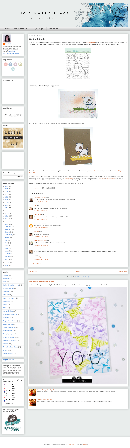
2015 (7, 216)
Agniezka (102, 178)
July (6, 240)
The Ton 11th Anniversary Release (41, 282)
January (7, 256)
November (8, 229)
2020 (7, 202)
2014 (7, 219)
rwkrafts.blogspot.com (40, 257)
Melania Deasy (90, 42)
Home (78, 271)
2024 (7, 191)
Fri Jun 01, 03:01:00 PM (41, 210)
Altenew (5, 275)
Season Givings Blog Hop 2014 (46, 390)
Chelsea (36, 231)
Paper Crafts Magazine (10, 314)
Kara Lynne (37, 214)
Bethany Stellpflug (39, 197)
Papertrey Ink (7, 317)
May (6, 245)
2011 (7, 260)
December (8, 226)
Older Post (123, 271)
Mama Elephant (8, 311)
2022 (7, 197)
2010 (7, 262)
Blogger (85, 444)
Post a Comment (36, 263)
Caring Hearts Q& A (37, 29)
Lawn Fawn (6, 301)
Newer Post (33, 271)
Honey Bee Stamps (9, 298)
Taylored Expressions (9, 340)
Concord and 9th (8, 288)
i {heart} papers (8, 353)
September (8, 234)
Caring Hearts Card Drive (11, 285)
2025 (7, 189)
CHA (4, 282)
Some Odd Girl (7, 330)
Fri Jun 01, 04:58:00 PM (41, 219)
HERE (93, 171)
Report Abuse (8, 359)
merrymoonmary (70, 444)
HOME (7, 29)
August (7, 237)
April (6, 248)
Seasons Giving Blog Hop (44, 399)
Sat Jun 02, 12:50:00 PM (41, 236)
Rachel (36, 249)
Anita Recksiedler (69, 178)
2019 (7, 205)
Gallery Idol (6, 291)
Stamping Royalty (8, 334)
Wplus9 (5, 350)
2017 (7, 210)
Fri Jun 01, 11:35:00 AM (40, 202)
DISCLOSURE (53, 29)
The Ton (5, 343)
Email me (12, 51)
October (7, 232)
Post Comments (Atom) (82, 277)
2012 (7, 224)
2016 (7, 213)
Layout (5, 304)
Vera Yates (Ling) (10, 44)
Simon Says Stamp (9, 327)
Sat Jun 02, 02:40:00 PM (41, 245)
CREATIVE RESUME (20, 29)
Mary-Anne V (38, 223)
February (8, 253)
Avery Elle (6, 278)
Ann (35, 205)
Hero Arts (6, 295)
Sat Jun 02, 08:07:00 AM (41, 228)
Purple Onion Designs (10, 321)
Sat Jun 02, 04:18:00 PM (41, 259)
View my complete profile (11, 53)
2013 (7, 221)
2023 (7, 194)
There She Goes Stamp (10, 347)
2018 (7, 208)
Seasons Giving (8, 324)
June (6, 243)
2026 (7, 186)
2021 (7, 200)
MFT (4, 308)
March (7, 251)
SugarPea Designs (9, 337)
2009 (7, 265)
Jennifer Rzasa (110, 178)
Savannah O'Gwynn (40, 240)
